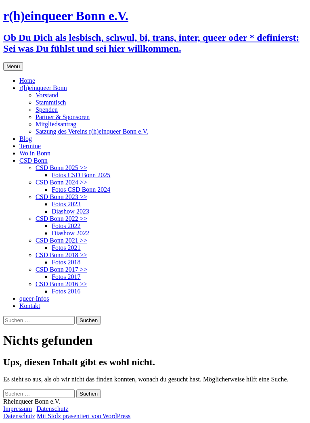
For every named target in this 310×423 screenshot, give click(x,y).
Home (27, 80)
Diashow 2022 (70, 233)
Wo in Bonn (34, 153)
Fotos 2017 (66, 276)
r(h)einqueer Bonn (43, 87)
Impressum (17, 408)
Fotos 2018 (66, 262)
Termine (30, 145)
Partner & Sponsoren (63, 116)
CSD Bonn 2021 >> (61, 240)
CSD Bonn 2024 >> (61, 182)
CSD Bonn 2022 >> (61, 218)
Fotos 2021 (66, 247)
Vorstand (47, 95)
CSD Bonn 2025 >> (61, 167)
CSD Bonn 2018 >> (61, 254)
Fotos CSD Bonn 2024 (81, 189)
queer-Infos (34, 298)
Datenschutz (52, 408)
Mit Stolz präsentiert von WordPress (83, 416)
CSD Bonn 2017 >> (61, 269)
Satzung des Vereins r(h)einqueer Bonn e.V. (92, 131)
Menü (13, 66)
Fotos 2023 (66, 204)
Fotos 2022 (66, 225)
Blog (25, 138)
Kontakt (29, 305)
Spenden (47, 109)
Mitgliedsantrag (56, 124)
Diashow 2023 (70, 211)
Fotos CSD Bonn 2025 (81, 175)
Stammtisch (51, 102)
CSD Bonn (33, 160)
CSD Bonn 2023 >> (61, 196)
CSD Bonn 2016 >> (61, 284)
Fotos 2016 (66, 291)
